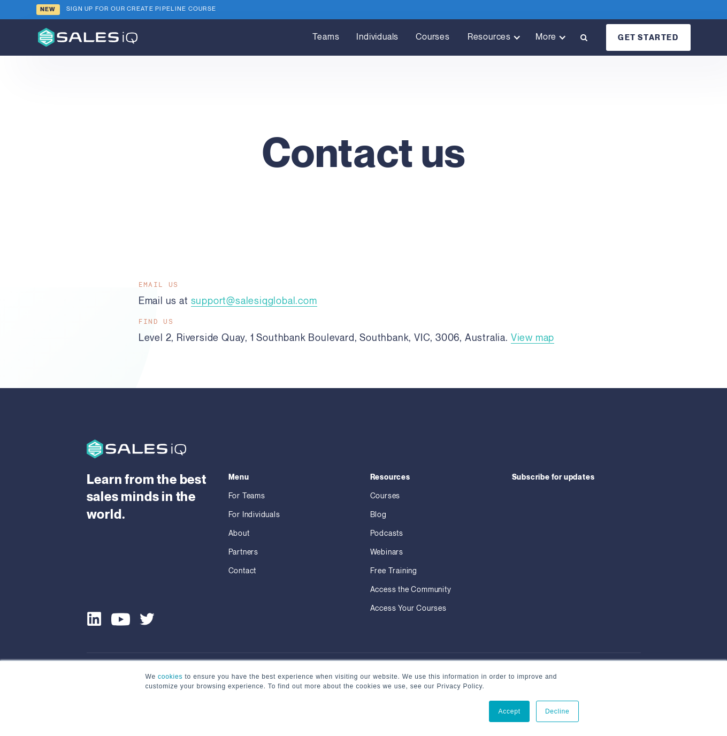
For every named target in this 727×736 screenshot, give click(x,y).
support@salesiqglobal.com (254, 301)
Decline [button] (557, 711)
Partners (243, 552)
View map (532, 338)
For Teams (246, 496)
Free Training (393, 571)
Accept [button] (509, 711)
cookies (170, 676)
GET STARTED (648, 38)
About (239, 533)
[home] (87, 37)
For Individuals (254, 515)
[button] (492, 37)
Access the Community (410, 590)
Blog (378, 515)
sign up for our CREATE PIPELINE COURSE (141, 9)
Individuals (377, 37)
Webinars (386, 552)
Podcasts (386, 533)
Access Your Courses (408, 608)
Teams (325, 37)
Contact (242, 571)
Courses (433, 37)
